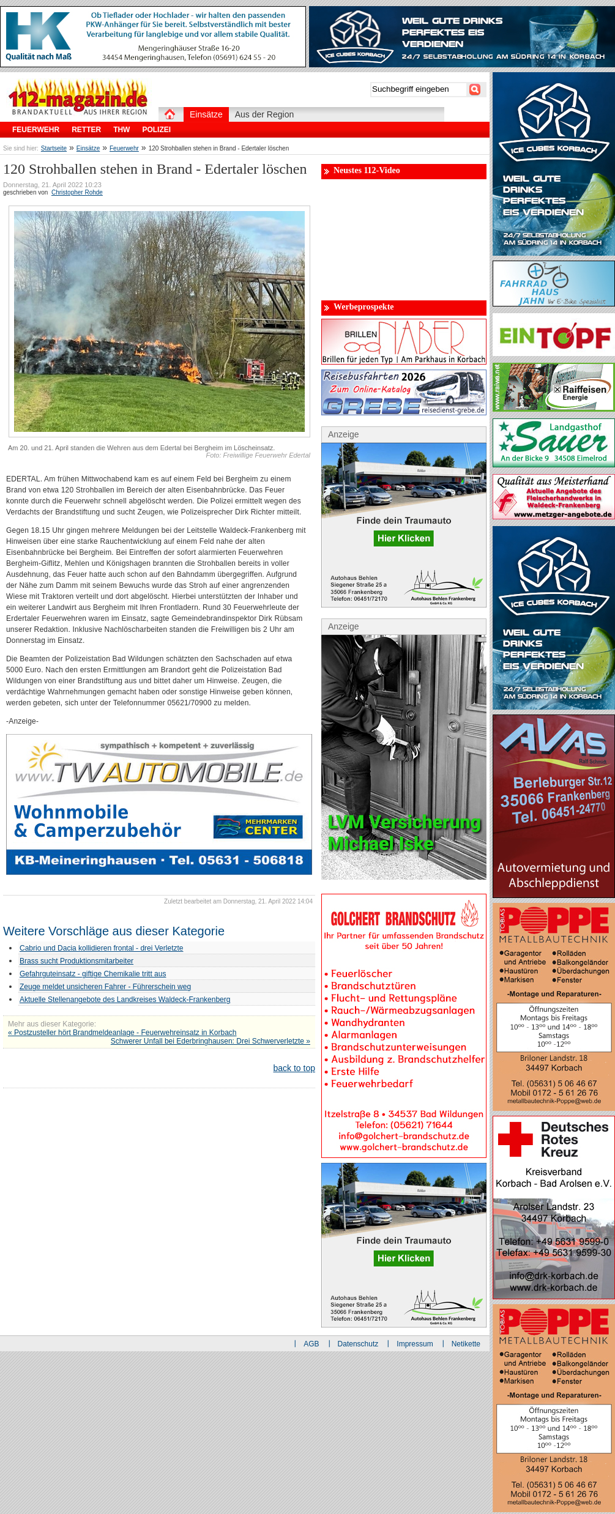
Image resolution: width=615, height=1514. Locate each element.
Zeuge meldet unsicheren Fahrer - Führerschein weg (105, 986)
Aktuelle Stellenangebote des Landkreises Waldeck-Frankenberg (125, 999)
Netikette (466, 1344)
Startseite (54, 148)
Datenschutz (358, 1344)
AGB (311, 1344)
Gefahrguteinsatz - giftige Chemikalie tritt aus (93, 974)
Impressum (415, 1344)
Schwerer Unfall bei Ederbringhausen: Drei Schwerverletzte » (210, 1041)
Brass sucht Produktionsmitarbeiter (76, 961)
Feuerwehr (124, 148)
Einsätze (88, 148)
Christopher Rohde (77, 192)
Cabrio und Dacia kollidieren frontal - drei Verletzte (101, 948)
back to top (295, 1068)
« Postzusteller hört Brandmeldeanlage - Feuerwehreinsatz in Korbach (122, 1032)
